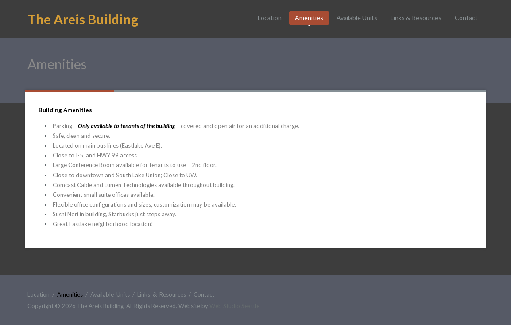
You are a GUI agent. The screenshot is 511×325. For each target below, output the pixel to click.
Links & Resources (416, 17)
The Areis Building (82, 19)
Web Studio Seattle (234, 305)
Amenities (309, 17)
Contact (466, 17)
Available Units (357, 17)
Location (270, 17)
